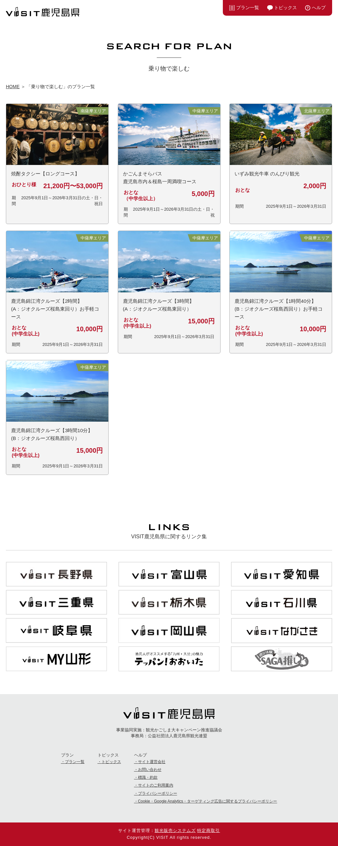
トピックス (285, 7)
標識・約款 (148, 777)
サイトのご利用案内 (155, 785)
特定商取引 (208, 830)
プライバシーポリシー (157, 793)
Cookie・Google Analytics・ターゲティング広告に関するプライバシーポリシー (207, 801)
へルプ (319, 7)
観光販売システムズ (175, 830)
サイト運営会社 (151, 761)
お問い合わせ (149, 769)
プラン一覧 (247, 7)
